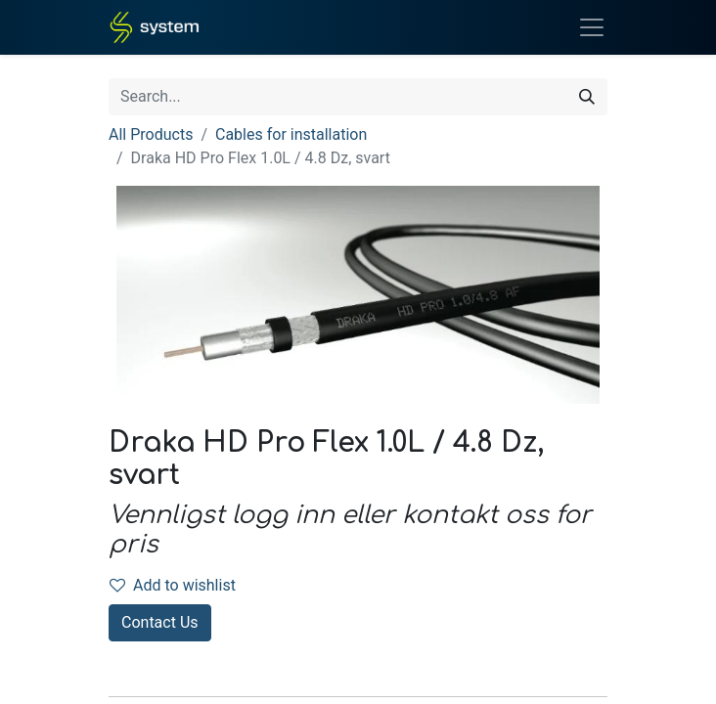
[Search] (586, 96)
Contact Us (160, 622)
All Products (151, 134)
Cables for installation (291, 134)
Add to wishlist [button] (173, 585)
